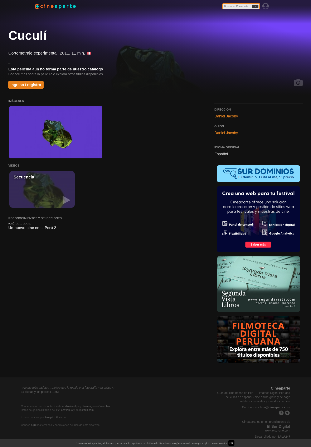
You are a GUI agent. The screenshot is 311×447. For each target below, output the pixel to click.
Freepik (49, 417)
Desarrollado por (272, 436)
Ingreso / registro (25, 85)
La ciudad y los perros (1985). (40, 392)
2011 (64, 53)
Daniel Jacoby (226, 116)
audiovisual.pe (70, 406)
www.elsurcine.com (277, 430)
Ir (255, 6)
